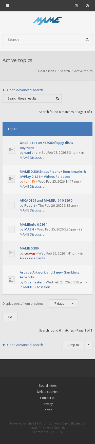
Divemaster (33, 282)
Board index (47, 385)
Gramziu (60, 427)
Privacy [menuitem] (48, 404)
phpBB (31, 423)
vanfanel (31, 152)
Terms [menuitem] (47, 410)
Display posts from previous (40, 303)
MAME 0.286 (29, 248)
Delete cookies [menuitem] (47, 392)
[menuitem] (87, 5)
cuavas (29, 253)
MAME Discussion (33, 157)
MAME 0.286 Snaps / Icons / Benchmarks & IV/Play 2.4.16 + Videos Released (53, 174)
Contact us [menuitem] (47, 398)
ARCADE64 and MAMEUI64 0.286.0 (46, 200)
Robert (29, 205)
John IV (29, 181)
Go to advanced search (25, 90)
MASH (29, 229)
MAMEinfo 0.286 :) (33, 224)
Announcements (32, 258)
